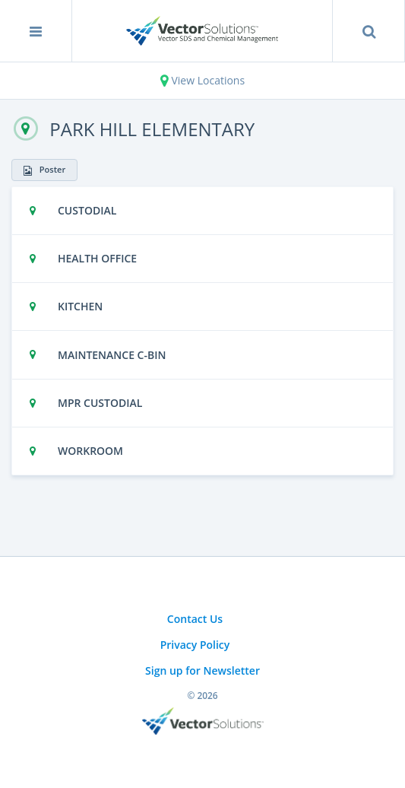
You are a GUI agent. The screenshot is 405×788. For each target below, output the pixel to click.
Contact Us (195, 619)
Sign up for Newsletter (202, 670)
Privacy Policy (195, 644)
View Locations (202, 80)
